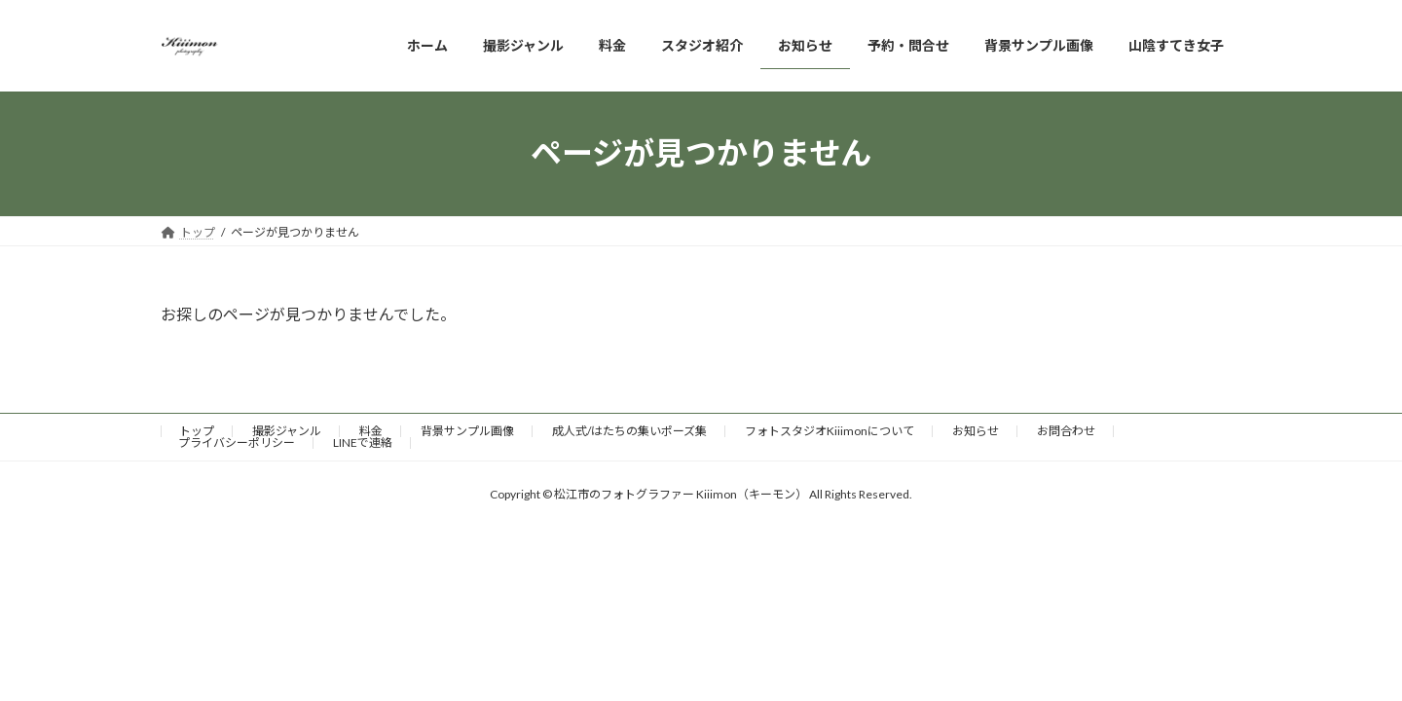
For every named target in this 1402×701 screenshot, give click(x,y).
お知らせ (975, 431)
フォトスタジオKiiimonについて (829, 431)
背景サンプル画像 (467, 431)
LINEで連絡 (362, 442)
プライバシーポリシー (236, 442)
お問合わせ (1066, 431)
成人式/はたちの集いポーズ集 (629, 431)
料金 (371, 431)
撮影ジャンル (286, 431)
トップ (196, 431)
